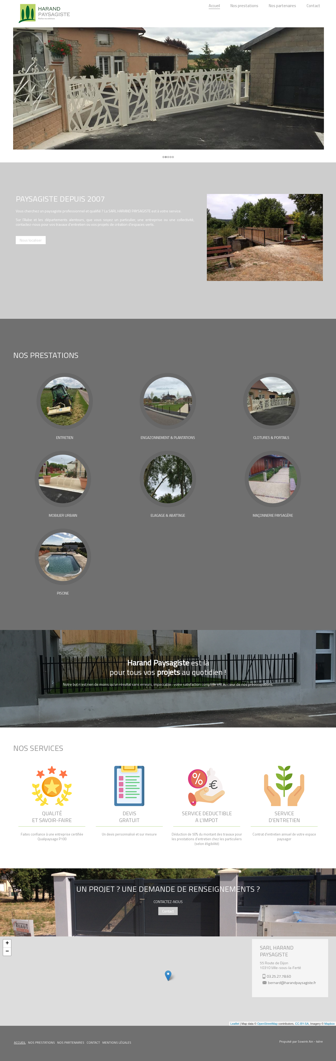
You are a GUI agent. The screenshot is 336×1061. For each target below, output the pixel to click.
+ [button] (7, 943)
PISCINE (63, 593)
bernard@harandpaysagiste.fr (292, 982)
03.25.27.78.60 (279, 976)
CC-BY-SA (302, 1023)
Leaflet (234, 1023)
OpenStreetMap (267, 1023)
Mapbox (329, 1023)
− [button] (7, 952)
